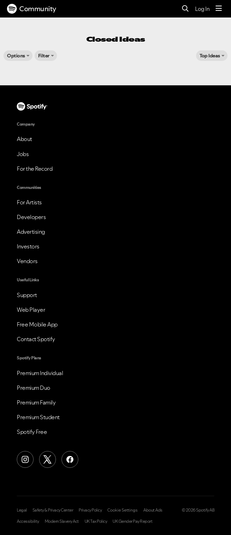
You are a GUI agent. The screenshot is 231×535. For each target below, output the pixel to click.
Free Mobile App (37, 324)
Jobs (23, 154)
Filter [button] (44, 55)
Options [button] (16, 55)
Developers (31, 217)
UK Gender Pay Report (132, 521)
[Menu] (219, 9)
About (24, 139)
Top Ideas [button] (210, 55)
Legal (22, 510)
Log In (202, 9)
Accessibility (28, 521)
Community (31, 9)
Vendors (27, 261)
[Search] (185, 9)
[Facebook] (70, 459)
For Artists (29, 202)
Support (27, 295)
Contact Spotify (36, 339)
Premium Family (36, 402)
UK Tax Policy (96, 521)
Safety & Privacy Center (53, 510)
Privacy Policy (90, 510)
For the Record (34, 169)
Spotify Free (32, 432)
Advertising (31, 231)
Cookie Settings (122, 510)
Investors (28, 246)
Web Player (31, 310)
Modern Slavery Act (62, 521)
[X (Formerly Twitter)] (47, 459)
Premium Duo (33, 388)
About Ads (153, 510)
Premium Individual (40, 373)
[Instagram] (25, 459)
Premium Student (38, 417)
